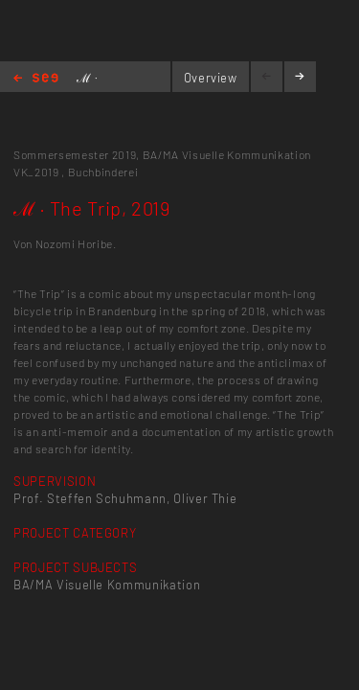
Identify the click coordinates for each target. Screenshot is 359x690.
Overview (210, 77)
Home (35, 79)
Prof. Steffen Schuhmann (90, 498)
